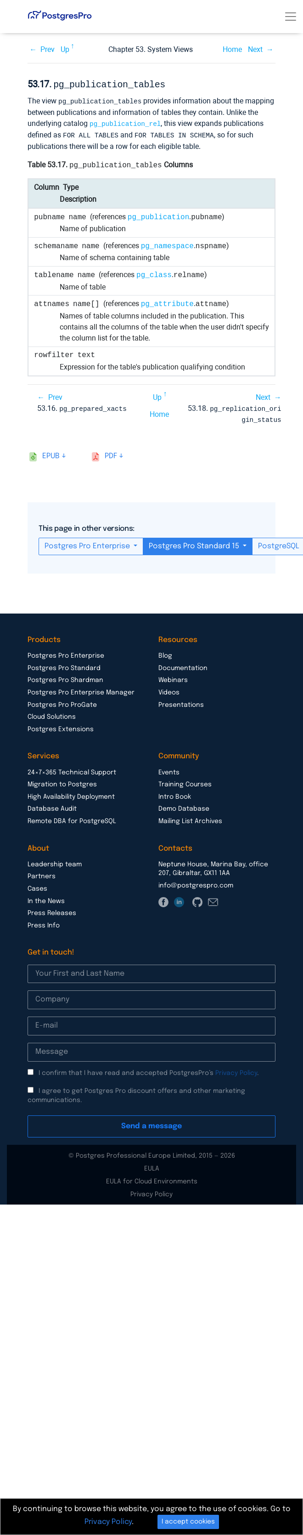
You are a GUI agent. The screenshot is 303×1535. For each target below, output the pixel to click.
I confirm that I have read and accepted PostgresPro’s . (149, 1070)
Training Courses (185, 781)
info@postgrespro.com (195, 882)
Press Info (44, 922)
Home (232, 49)
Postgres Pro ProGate (62, 702)
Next (255, 49)
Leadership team (55, 861)
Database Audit (52, 805)
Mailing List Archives (190, 818)
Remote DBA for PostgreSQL (72, 818)
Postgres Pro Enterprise (88, 543)
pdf (111, 453)
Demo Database (183, 805)
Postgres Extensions (61, 726)
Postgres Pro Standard (64, 665)
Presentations (181, 702)
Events (169, 769)
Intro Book (174, 793)
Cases (37, 885)
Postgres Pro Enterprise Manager (81, 689)
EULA (151, 1165)
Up (65, 49)
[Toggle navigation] (290, 16)
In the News (46, 898)
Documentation (183, 665)
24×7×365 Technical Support (72, 769)
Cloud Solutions (52, 714)
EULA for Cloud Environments (151, 1178)
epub (51, 453)
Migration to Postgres (62, 781)
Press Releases (52, 910)
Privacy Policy (236, 1070)
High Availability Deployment (71, 793)
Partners (42, 873)
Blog (165, 652)
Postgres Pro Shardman (65, 677)
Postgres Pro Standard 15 (195, 543)
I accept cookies (188, 1521)
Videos (169, 689)
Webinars (173, 677)
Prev (47, 49)
